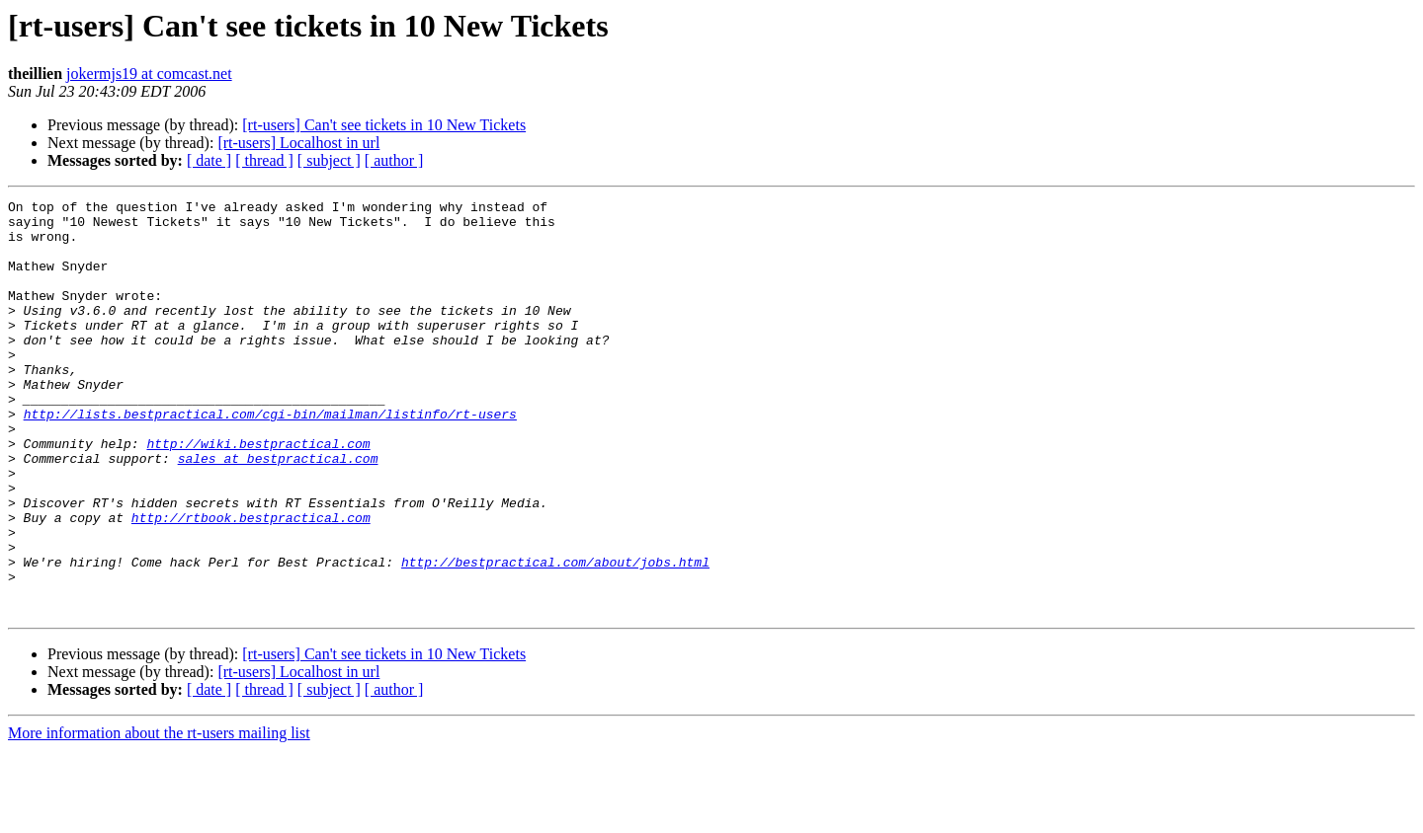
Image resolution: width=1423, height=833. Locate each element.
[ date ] (209, 160)
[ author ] (394, 160)
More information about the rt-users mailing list (159, 815)
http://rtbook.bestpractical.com (251, 582)
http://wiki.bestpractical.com (258, 493)
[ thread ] (264, 160)
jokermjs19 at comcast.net (149, 73)
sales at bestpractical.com (278, 511)
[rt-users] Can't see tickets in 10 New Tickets (384, 124)
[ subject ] (329, 160)
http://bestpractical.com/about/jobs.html (555, 635)
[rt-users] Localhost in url (298, 142)
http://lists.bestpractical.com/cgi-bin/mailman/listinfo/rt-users (270, 458)
